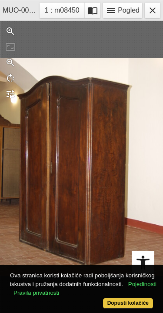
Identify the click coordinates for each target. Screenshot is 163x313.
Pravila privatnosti (36, 293)
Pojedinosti (142, 284)
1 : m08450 (64, 9)
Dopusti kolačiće (128, 303)
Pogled (123, 10)
